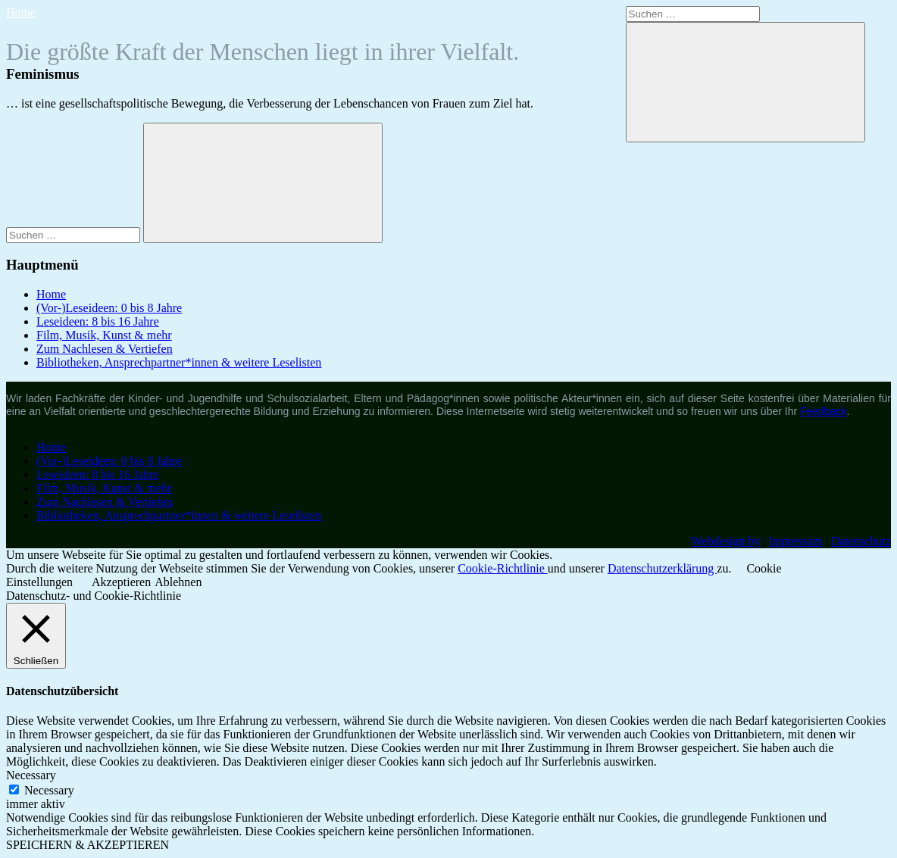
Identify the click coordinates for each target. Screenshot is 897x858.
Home (21, 12)
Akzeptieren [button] (121, 582)
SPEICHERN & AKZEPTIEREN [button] (87, 844)
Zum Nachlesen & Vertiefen (104, 348)
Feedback (823, 411)
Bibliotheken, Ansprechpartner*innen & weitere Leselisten (178, 362)
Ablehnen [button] (178, 582)
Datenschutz (861, 541)
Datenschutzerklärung (662, 568)
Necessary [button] (31, 775)
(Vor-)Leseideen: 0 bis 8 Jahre (109, 307)
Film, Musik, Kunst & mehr (104, 335)
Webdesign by (726, 541)
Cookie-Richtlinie (503, 568)
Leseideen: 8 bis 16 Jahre (97, 321)
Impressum (796, 541)
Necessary (49, 790)
